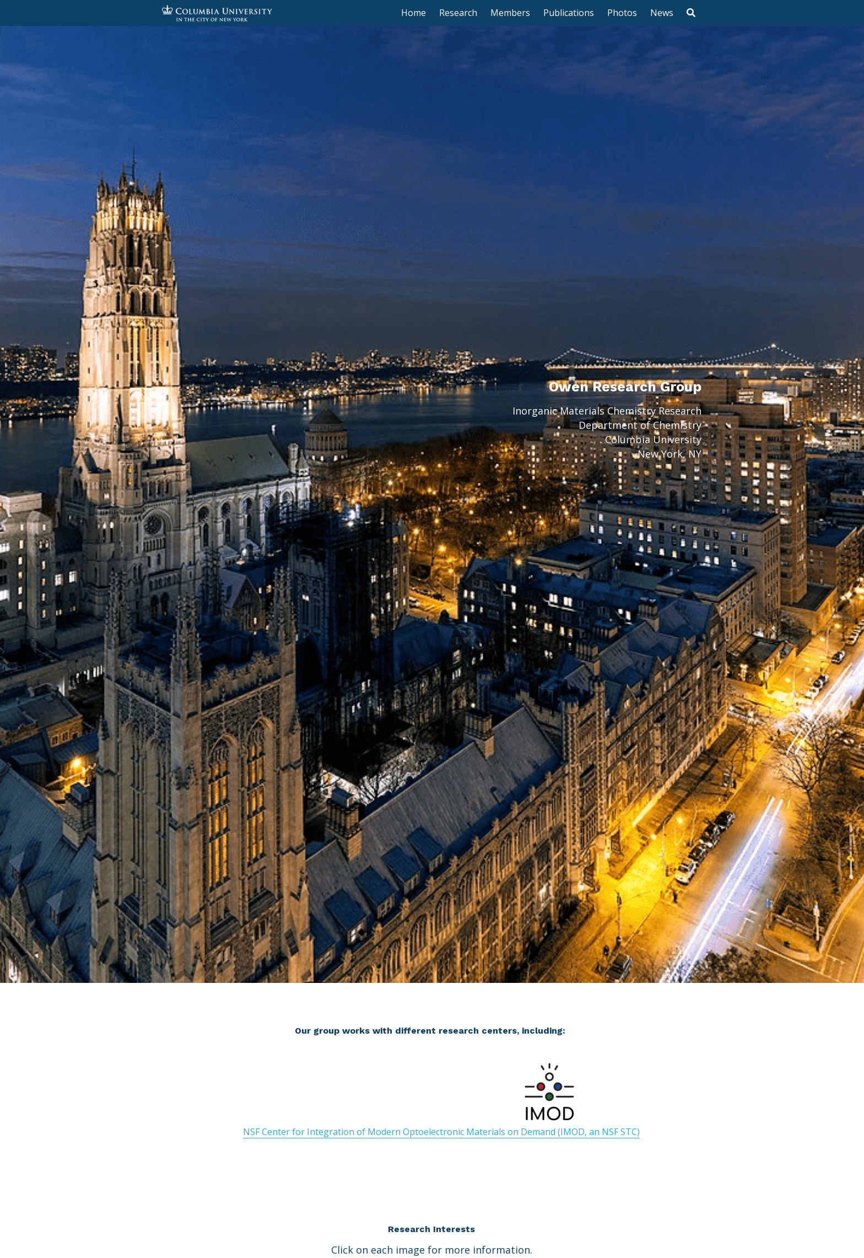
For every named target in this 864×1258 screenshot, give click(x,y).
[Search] (691, 12)
